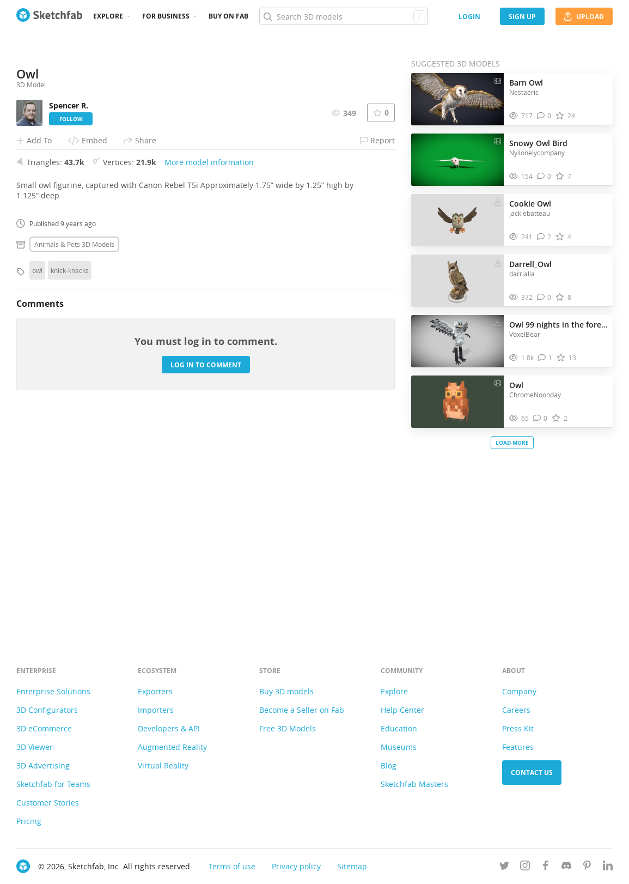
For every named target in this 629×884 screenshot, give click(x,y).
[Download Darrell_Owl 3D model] (497, 261)
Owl (516, 385)
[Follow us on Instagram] (525, 867)
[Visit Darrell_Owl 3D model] (457, 281)
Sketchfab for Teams (53, 784)
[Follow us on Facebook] (546, 867)
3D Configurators (47, 710)
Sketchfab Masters (414, 784)
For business (166, 16)
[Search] (343, 16)
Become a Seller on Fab (301, 710)
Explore (108, 16)
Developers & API (169, 728)
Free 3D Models (287, 728)
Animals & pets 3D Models (74, 456)
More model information (209, 374)
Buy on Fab (228, 16)
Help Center (402, 710)
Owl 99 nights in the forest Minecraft (558, 324)
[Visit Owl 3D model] (457, 402)
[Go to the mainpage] (49, 16)
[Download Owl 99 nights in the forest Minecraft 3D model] (497, 322)
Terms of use (232, 866)
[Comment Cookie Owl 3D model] (544, 236)
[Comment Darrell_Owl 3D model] (544, 297)
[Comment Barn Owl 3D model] (544, 115)
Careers (516, 710)
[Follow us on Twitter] (504, 867)
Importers (156, 710)
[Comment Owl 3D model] (540, 418)
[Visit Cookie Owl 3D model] (457, 220)
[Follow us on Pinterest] (587, 867)
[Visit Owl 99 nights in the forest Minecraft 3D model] (457, 341)
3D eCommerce (44, 728)
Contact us (532, 772)
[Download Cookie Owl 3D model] (497, 201)
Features (518, 747)
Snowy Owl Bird (538, 143)
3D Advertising (43, 765)
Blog (388, 765)
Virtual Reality (163, 765)
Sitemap (352, 866)
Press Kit (518, 728)
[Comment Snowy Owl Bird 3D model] (544, 176)
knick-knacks (70, 482)
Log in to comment (205, 577)
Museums (399, 747)
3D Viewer (34, 747)
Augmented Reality (172, 747)
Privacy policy (296, 866)
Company (519, 691)
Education (399, 728)
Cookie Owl (530, 203)
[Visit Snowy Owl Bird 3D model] (457, 160)
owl (37, 482)
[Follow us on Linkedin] (608, 867)
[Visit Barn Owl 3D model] (457, 99)
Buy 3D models (286, 691)
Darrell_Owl (530, 264)
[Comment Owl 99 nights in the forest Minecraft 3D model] (545, 357)
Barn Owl (526, 82)
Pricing (28, 821)
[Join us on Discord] (566, 867)
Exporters (155, 691)
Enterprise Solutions (53, 691)
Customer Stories (47, 802)
